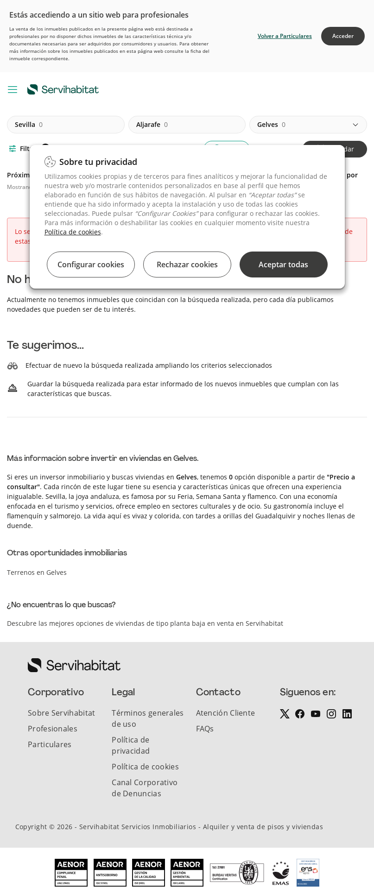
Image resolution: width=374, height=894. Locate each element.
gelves (271, 124)
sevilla (29, 124)
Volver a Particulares (285, 36)
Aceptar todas (283, 264)
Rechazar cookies (187, 264)
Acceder (343, 36)
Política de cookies (72, 231)
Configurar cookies (90, 264)
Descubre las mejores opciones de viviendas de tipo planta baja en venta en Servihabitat (145, 623)
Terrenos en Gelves (37, 572)
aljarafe (152, 124)
